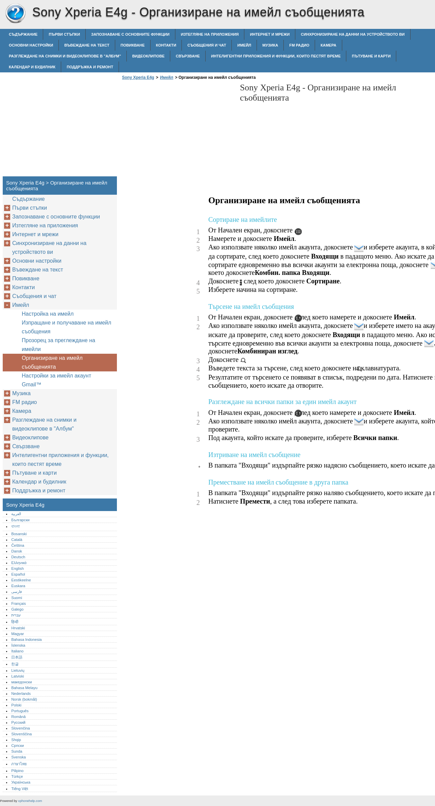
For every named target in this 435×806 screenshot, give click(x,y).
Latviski (17, 676)
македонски (21, 682)
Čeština (17, 545)
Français (18, 603)
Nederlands (21, 693)
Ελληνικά (19, 563)
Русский (18, 722)
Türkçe (17, 776)
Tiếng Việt (19, 789)
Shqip (16, 740)
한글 (15, 664)
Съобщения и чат (206, 45)
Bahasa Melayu (24, 688)
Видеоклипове (148, 56)
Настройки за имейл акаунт (56, 376)
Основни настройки (31, 45)
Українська (20, 782)
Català (16, 540)
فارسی (16, 592)
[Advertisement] (177, 130)
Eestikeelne (21, 580)
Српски (17, 745)
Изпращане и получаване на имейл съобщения (66, 327)
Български (20, 520)
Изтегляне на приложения (210, 34)
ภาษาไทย (19, 764)
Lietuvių (17, 670)
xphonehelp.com (30, 801)
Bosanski (19, 534)
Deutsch (18, 557)
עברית (16, 615)
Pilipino (17, 771)
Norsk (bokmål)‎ (24, 699)
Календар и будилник (32, 67)
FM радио (299, 45)
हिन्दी (14, 622)
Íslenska (18, 645)
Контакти (166, 45)
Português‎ (20, 711)
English (17, 568)
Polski (16, 705)
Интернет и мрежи (270, 34)
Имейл (244, 45)
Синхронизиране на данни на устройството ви (352, 34)
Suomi (16, 598)
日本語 (16, 657)
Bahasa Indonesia (26, 639)
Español (18, 574)
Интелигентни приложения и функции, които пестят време (276, 56)
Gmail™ (31, 384)
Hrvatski (18, 628)
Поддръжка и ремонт (90, 67)
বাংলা (15, 526)
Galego (17, 609)
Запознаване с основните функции (130, 34)
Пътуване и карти (371, 56)
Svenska (18, 757)
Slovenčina (20, 728)
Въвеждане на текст (86, 45)
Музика (270, 45)
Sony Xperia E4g (15, 13)
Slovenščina (21, 734)
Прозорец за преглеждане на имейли (58, 344)
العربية (16, 514)
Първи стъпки (64, 34)
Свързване (188, 56)
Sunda (16, 751)
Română (18, 717)
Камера (328, 45)
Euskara (18, 586)
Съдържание (23, 34)
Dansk (16, 551)
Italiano (17, 651)
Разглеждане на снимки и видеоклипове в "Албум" (65, 56)
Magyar (17, 634)
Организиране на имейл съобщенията (52, 362)
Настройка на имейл (48, 314)
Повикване (133, 45)
